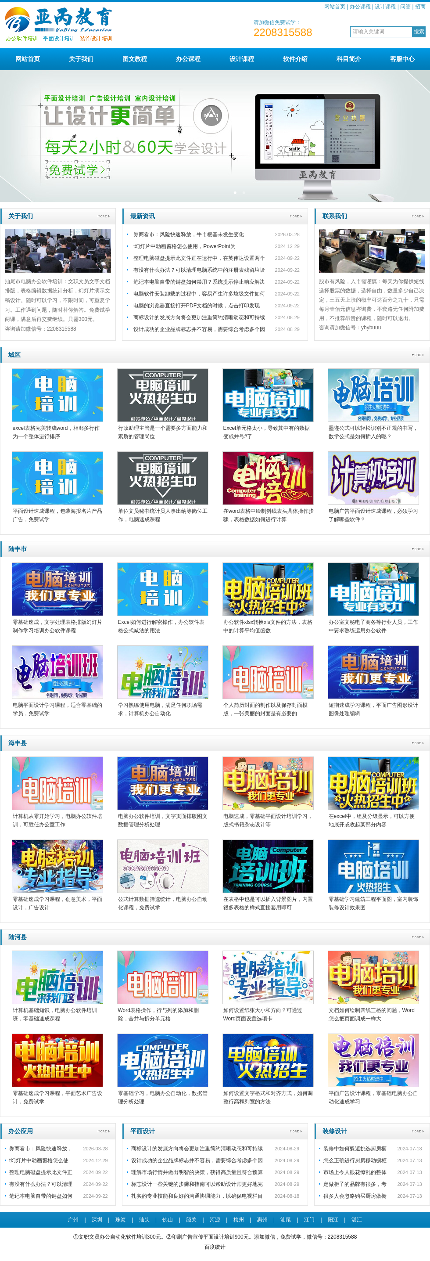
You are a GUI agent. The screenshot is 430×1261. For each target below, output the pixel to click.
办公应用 (20, 1131)
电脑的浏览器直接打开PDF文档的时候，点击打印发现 (196, 306)
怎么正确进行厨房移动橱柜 (355, 1160)
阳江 (333, 1220)
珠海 (120, 1220)
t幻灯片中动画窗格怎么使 (38, 1160)
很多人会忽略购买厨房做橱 (355, 1196)
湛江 (356, 1220)
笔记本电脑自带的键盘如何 (40, 1196)
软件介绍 (295, 58)
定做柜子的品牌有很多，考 (355, 1184)
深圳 (97, 1220)
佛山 (167, 1220)
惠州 (262, 1220)
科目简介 (349, 58)
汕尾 (285, 1220)
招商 (420, 7)
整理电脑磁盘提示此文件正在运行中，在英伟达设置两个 (199, 258)
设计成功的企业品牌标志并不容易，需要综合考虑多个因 (199, 329)
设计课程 (385, 7)
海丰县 (17, 742)
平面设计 (142, 1131)
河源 (215, 1220)
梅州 (238, 1220)
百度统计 (215, 1247)
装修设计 (334, 1131)
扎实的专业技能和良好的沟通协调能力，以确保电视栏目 (197, 1196)
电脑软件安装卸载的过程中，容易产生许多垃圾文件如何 (199, 294)
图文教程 (134, 58)
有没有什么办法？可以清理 (40, 1184)
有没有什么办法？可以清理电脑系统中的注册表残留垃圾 (199, 270)
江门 (309, 1220)
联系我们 (334, 216)
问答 (405, 7)
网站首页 (334, 7)
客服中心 (402, 58)
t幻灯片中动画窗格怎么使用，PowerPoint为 (184, 246)
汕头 (144, 1220)
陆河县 (17, 936)
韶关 (191, 1220)
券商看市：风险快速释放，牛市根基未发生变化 (188, 234)
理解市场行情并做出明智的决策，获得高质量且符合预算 (197, 1172)
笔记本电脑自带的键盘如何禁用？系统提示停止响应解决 (199, 282)
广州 (73, 1220)
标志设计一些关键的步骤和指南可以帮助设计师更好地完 (197, 1184)
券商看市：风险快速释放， (40, 1149)
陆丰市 (17, 548)
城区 (14, 354)
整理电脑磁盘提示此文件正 (40, 1172)
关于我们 (81, 58)
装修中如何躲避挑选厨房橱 (355, 1149)
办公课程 (360, 7)
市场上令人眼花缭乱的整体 (355, 1172)
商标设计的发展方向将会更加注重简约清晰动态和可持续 (199, 317)
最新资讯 (142, 216)
